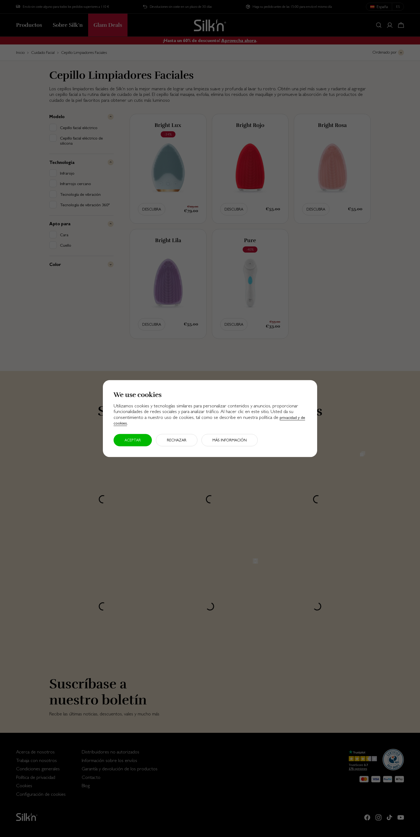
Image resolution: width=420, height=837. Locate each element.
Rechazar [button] (176, 440)
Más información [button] (229, 440)
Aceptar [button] (133, 440)
